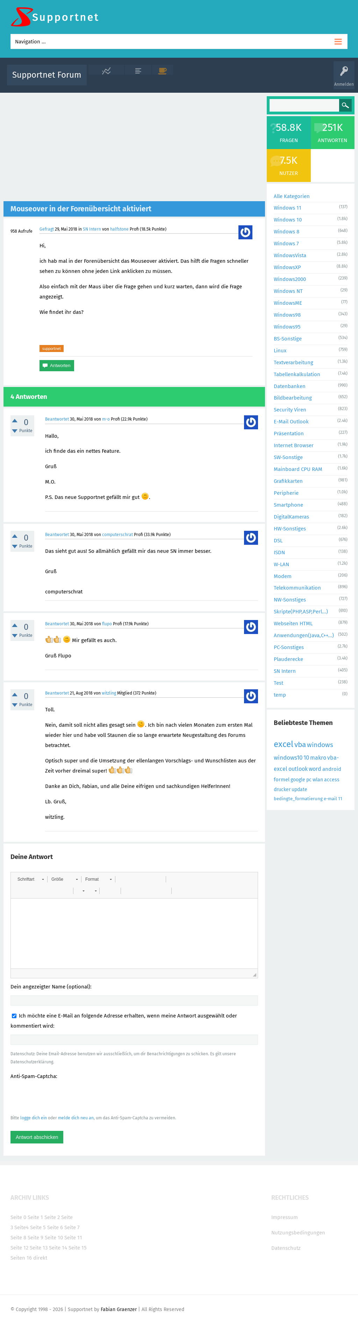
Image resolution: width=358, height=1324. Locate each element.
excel (283, 744)
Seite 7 (72, 1227)
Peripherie (286, 493)
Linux (280, 350)
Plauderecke (288, 659)
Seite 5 (38, 1227)
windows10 (288, 757)
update (299, 790)
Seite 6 (55, 1227)
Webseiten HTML (293, 623)
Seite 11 (73, 1237)
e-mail (330, 798)
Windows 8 (286, 231)
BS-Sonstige (288, 339)
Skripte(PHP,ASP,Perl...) (301, 611)
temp (280, 695)
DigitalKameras (291, 517)
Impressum (284, 1217)
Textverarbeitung (293, 362)
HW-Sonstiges (290, 529)
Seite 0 (18, 1217)
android (331, 769)
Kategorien (244, 80)
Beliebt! (163, 80)
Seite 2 (52, 1217)
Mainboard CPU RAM (298, 469)
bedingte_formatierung (298, 798)
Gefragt (47, 229)
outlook (298, 769)
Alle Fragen (138, 80)
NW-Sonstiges (290, 600)
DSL (278, 540)
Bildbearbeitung (293, 398)
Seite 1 (35, 1217)
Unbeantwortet (191, 80)
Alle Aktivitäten (106, 80)
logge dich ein (33, 1117)
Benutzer (269, 80)
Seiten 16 (21, 1258)
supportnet (51, 348)
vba (300, 744)
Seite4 (21, 1227)
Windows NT (288, 291)
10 (306, 757)
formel (281, 779)
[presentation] (63, 1097)
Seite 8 (18, 1237)
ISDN (279, 552)
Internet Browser (294, 445)
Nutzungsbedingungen (298, 1233)
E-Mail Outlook (291, 421)
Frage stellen (297, 80)
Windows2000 (290, 279)
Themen (220, 80)
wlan (318, 780)
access (331, 780)
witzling (109, 693)
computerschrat (117, 534)
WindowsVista (290, 255)
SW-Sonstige (288, 457)
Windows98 (287, 315)
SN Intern (92, 229)
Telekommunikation (297, 588)
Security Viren (290, 410)
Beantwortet (57, 419)
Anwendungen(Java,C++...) (304, 635)
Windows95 (287, 327)
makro (318, 757)
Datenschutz (286, 1248)
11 (340, 798)
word (315, 769)
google (298, 780)
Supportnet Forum (46, 75)
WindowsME (288, 303)
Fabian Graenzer (119, 1309)
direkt (40, 1258)
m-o (106, 419)
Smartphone (288, 505)
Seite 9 (35, 1237)
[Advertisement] (134, 149)
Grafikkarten (288, 481)
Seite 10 (54, 1237)
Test (278, 683)
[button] (31, 879)
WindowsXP (287, 267)
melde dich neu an (76, 1117)
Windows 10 (288, 220)
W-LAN (281, 564)
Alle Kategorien (292, 196)
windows (320, 745)
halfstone (119, 229)
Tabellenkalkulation (297, 374)
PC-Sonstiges (289, 647)
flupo (107, 623)
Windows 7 (286, 243)
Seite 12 (19, 1248)
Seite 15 (78, 1248)
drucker (282, 790)
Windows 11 (287, 208)
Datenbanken (290, 386)
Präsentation (289, 433)
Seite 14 (58, 1248)
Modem (283, 576)
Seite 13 (39, 1248)
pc (309, 780)
